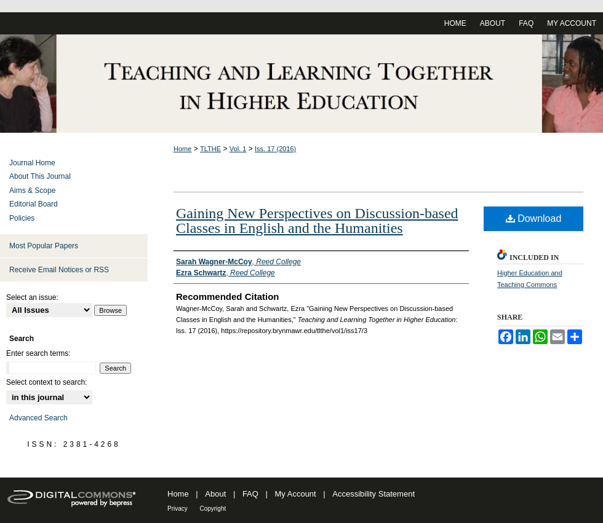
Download (534, 218)
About (215, 493)
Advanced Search (38, 418)
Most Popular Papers (43, 246)
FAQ (250, 493)
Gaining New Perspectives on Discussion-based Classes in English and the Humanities (317, 220)
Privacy (177, 508)
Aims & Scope (32, 190)
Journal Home (32, 163)
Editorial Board (33, 204)
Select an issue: (32, 297)
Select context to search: (46, 382)
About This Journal (40, 176)
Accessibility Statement (373, 493)
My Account (295, 493)
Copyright (212, 508)
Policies (21, 218)
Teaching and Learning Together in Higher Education (301, 83)
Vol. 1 (238, 148)
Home (182, 148)
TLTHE (210, 148)
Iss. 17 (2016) (275, 148)
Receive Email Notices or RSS (59, 269)
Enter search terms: (38, 353)
